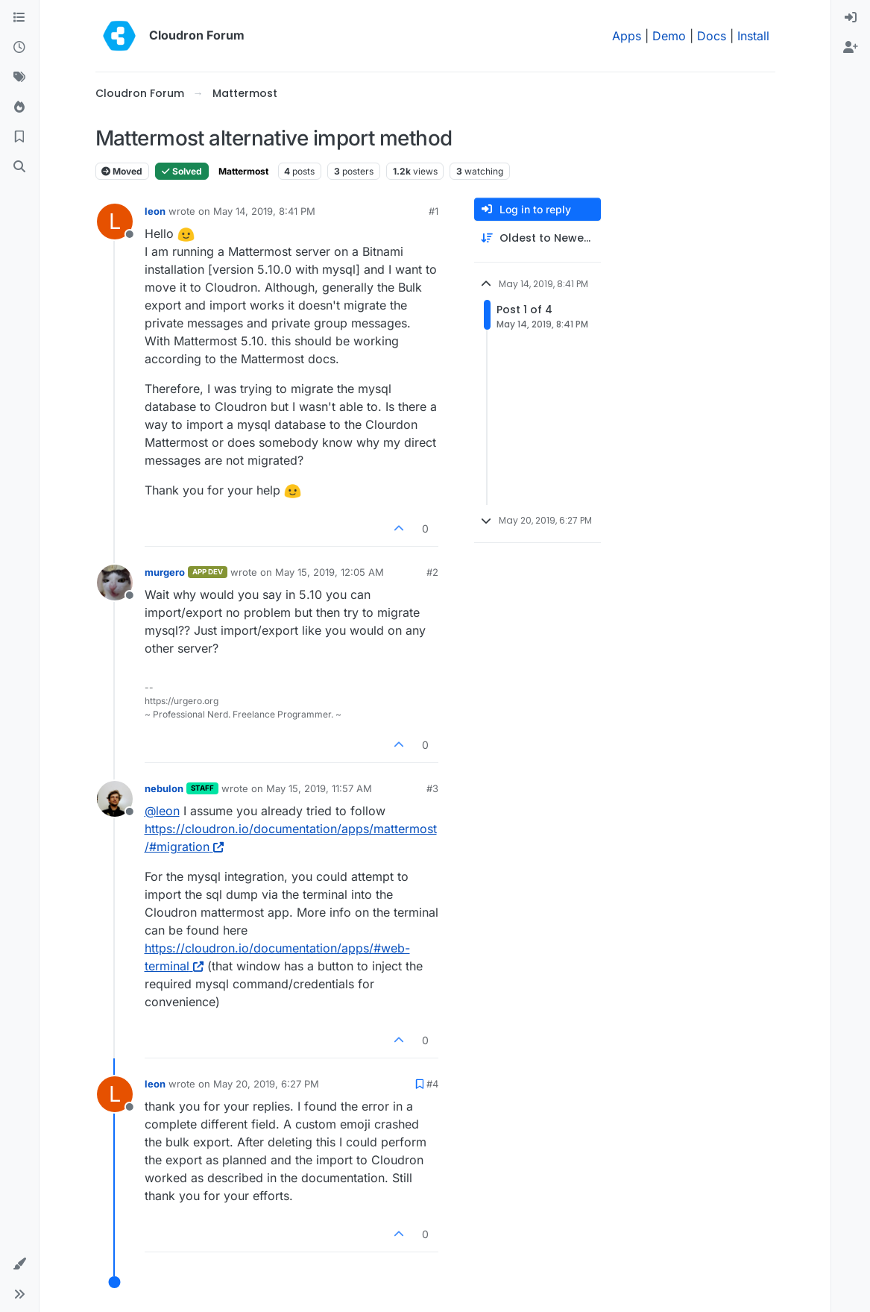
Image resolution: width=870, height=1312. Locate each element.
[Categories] (19, 18)
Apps (626, 35)
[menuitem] (850, 18)
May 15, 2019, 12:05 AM (329, 572)
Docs (711, 35)
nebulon (164, 788)
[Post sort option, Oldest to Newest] (537, 238)
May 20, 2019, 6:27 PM (266, 1084)
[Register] (850, 48)
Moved (121, 171)
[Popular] (19, 107)
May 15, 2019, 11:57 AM (319, 788)
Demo (669, 35)
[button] (19, 1264)
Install (753, 35)
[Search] (19, 167)
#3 (432, 788)
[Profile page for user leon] (115, 221)
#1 (433, 211)
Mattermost (243, 171)
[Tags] (19, 78)
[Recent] (19, 48)
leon (155, 211)
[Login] (850, 18)
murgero (165, 572)
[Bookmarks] (19, 137)
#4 (432, 1084)
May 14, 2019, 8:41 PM (264, 211)
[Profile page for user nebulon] (115, 799)
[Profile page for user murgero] (115, 582)
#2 (432, 572)
